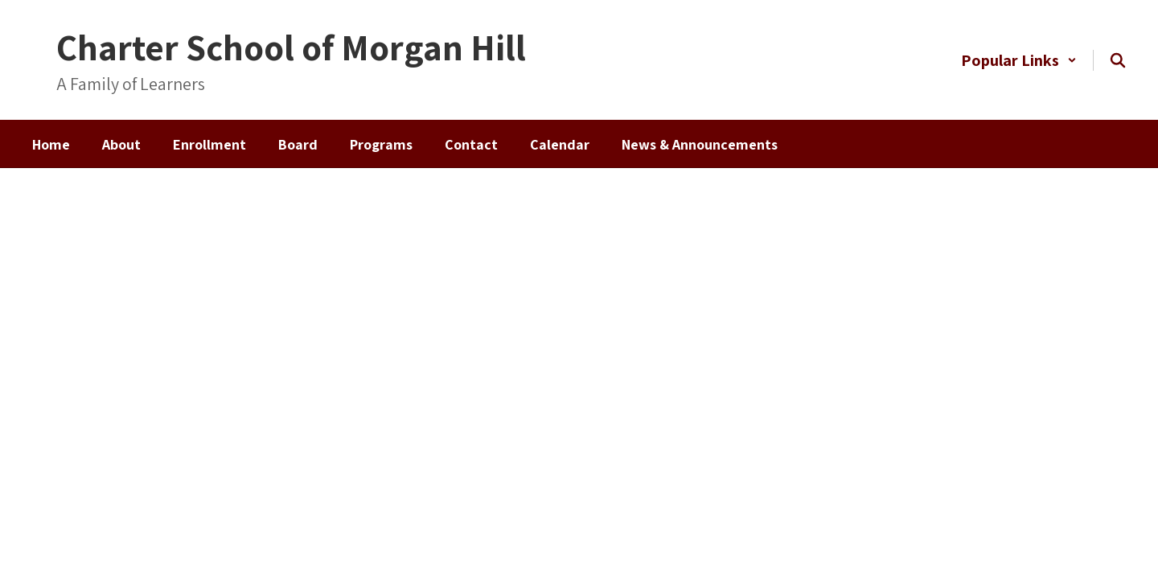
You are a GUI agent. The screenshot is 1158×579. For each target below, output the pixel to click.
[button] (1019, 60)
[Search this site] (1118, 60)
